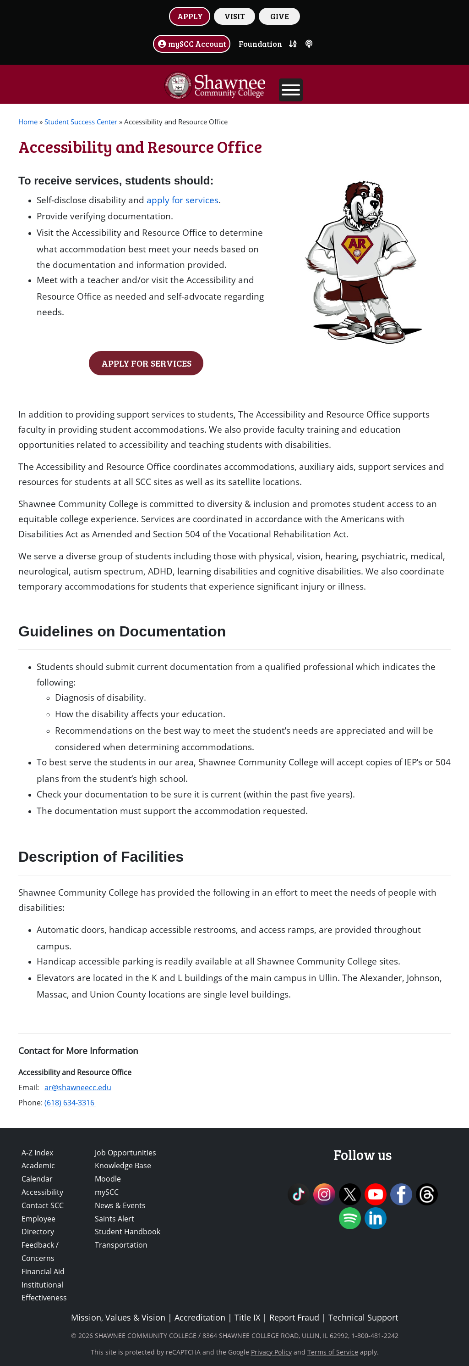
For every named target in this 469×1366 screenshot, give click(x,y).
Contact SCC (43, 1205)
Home (28, 121)
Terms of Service (332, 1352)
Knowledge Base (123, 1165)
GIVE (279, 16)
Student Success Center (80, 121)
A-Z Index (37, 1153)
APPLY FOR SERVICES (146, 363)
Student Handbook (127, 1232)
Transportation (121, 1245)
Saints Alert (114, 1219)
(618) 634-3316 (70, 1103)
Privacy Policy (271, 1352)
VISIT (234, 16)
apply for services (182, 200)
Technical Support (363, 1317)
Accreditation (200, 1317)
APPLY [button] (190, 16)
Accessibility (42, 1192)
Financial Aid (43, 1271)
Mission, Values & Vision (118, 1317)
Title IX (247, 1317)
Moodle (108, 1179)
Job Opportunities (125, 1153)
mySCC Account (192, 43)
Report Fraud (294, 1317)
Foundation (260, 43)
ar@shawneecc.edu (77, 1087)
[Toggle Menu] (291, 89)
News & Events (120, 1205)
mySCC (107, 1192)
